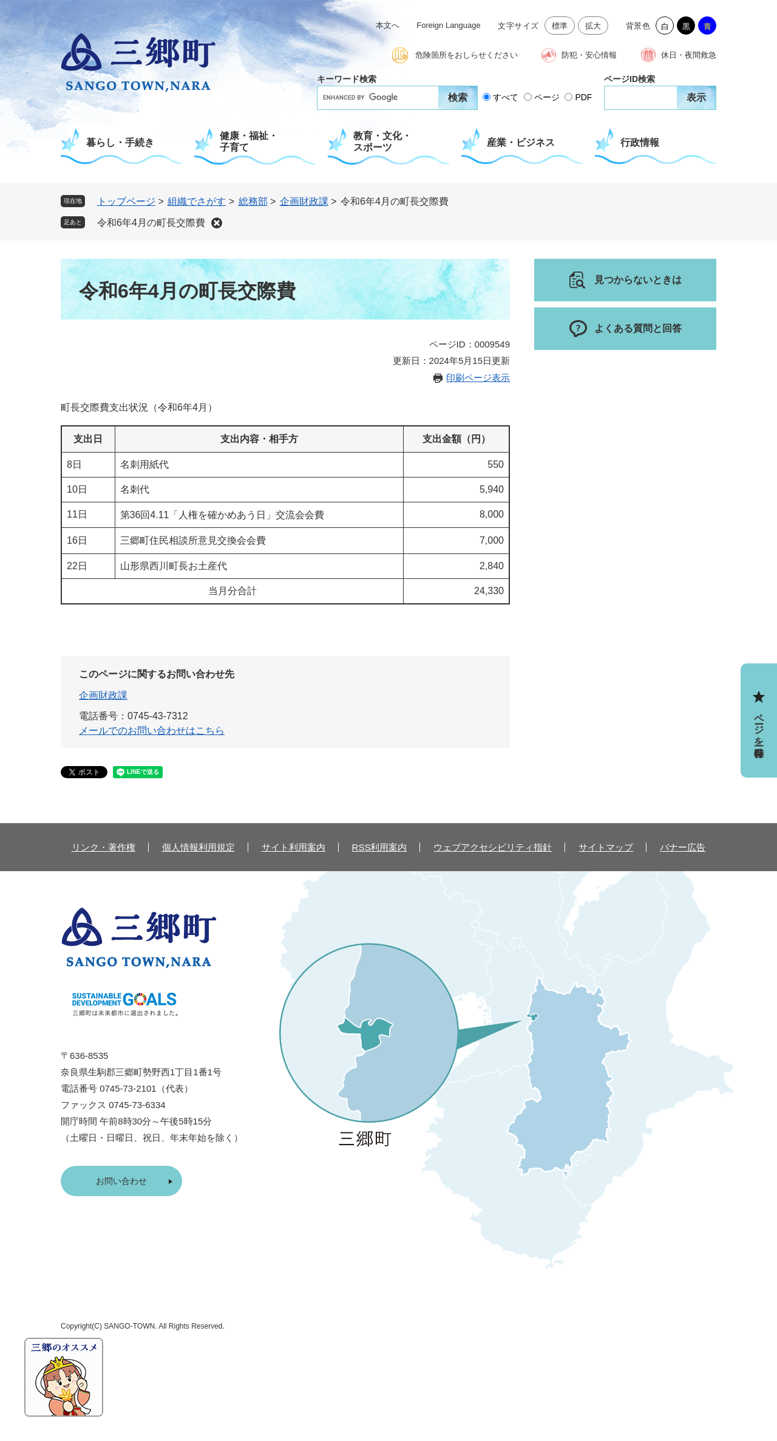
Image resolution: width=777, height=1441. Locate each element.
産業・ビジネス (521, 142)
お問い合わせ (121, 1181)
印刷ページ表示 (478, 377)
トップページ (126, 201)
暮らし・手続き (120, 142)
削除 (216, 222)
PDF (583, 97)
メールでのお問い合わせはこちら (152, 730)
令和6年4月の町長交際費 (151, 222)
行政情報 (639, 142)
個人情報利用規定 (198, 847)
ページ (547, 97)
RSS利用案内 (379, 847)
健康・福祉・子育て (249, 141)
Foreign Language (448, 25)
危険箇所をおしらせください (466, 55)
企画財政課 (304, 201)
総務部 (253, 201)
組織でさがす (197, 201)
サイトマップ (606, 847)
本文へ (387, 25)
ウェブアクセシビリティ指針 (492, 847)
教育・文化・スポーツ (382, 141)
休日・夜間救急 (688, 55)
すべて (505, 97)
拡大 (593, 25)
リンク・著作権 (103, 847)
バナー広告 (682, 847)
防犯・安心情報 (589, 55)
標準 (560, 25)
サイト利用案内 (293, 847)
